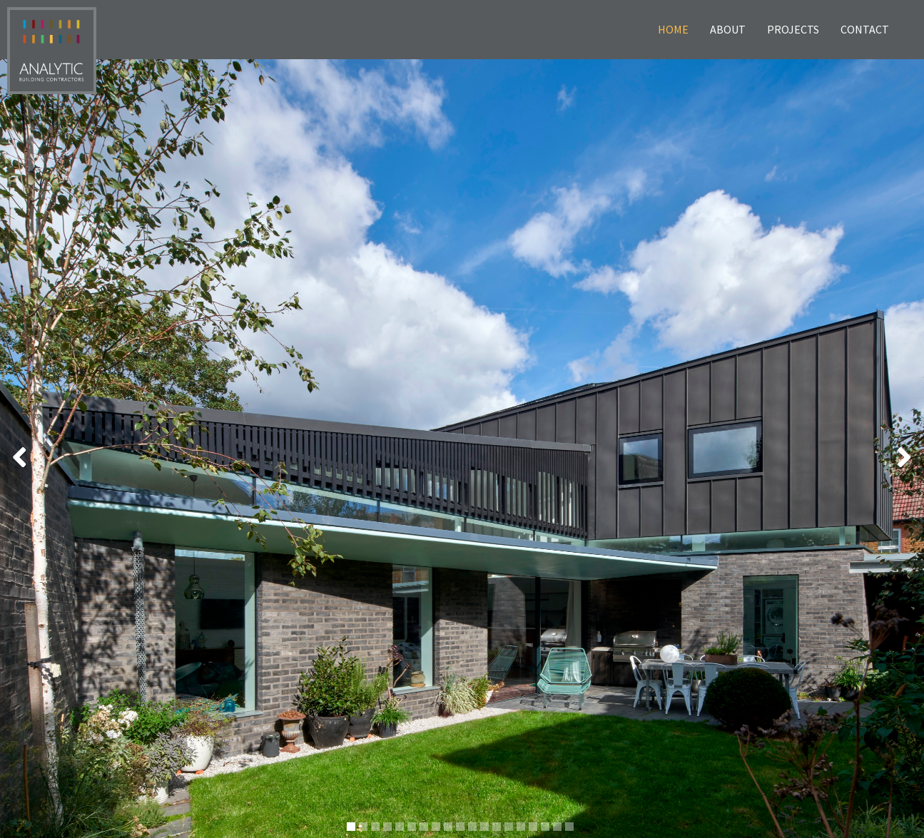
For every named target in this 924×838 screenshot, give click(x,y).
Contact (865, 29)
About (728, 29)
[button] (16, 448)
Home (673, 29)
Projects (793, 29)
